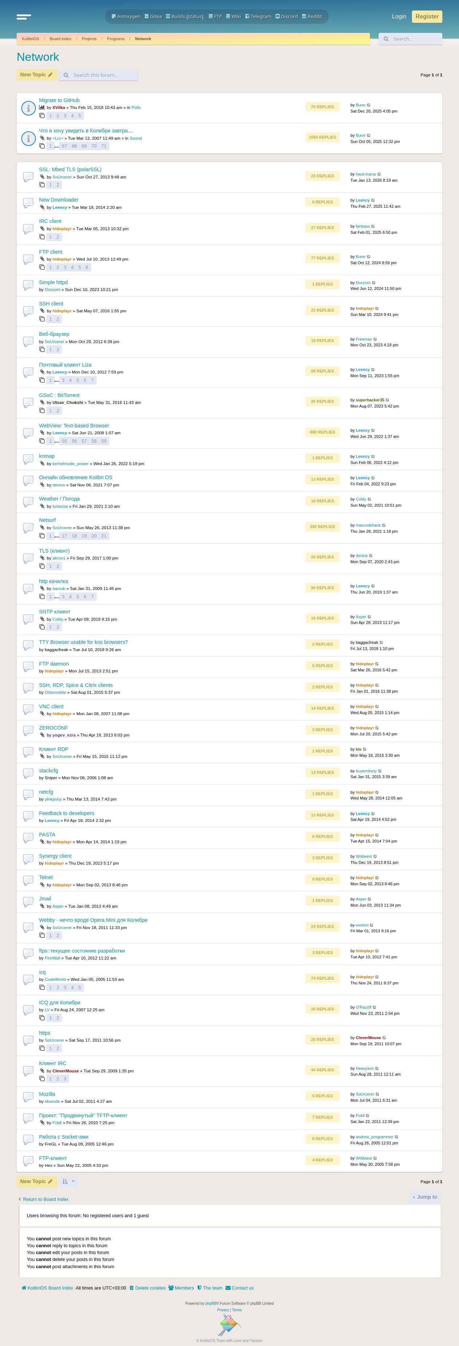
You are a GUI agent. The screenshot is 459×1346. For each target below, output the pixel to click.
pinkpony (53, 799)
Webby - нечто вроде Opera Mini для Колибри (93, 920)
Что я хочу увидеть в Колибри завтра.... (86, 131)
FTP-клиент (53, 1158)
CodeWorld (55, 979)
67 (64, 146)
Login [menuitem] (399, 16)
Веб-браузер (54, 334)
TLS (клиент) (54, 551)
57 (84, 441)
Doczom (52, 289)
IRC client (50, 221)
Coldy (361, 499)
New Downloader (59, 200)
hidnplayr (62, 228)
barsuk (58, 588)
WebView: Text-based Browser (74, 426)
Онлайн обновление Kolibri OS (75, 477)
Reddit (312, 16)
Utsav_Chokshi (67, 402)
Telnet (46, 877)
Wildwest (364, 856)
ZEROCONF (53, 728)
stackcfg (48, 770)
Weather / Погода (59, 499)
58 (94, 441)
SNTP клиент (55, 612)
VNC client (51, 706)
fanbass (363, 226)
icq (42, 972)
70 (94, 146)
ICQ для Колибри (59, 1002)
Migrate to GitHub (59, 100)
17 (64, 536)
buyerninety (366, 771)
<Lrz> (57, 138)
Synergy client (55, 856)
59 (103, 441)
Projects (89, 39)
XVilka (58, 107)
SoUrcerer (62, 176)
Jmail (45, 899)
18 (74, 536)
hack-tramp (366, 174)
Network (143, 39)
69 (84, 146)
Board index (60, 39)
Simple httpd (53, 282)
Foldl (57, 1122)
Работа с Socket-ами (63, 1137)
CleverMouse (368, 1037)
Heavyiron (365, 1068)
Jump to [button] (426, 1197)
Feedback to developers (66, 813)
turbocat (60, 506)
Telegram (258, 16)
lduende (52, 1101)
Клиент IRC (52, 1063)
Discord (286, 16)
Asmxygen (125, 16)
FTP (215, 16)
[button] (24, 16)
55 (64, 441)
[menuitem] (147, 1288)
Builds (175, 16)
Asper (361, 617)
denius (58, 484)
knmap (47, 456)
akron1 (59, 558)
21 (103, 536)
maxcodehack (368, 525)
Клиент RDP (53, 749)
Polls (135, 107)
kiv (359, 749)
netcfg (46, 792)
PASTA (47, 834)
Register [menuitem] (427, 16)
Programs (116, 39)
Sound (136, 138)
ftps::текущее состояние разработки (82, 951)
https (44, 1033)
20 (94, 536)
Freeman (364, 339)
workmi (362, 925)
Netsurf (47, 520)
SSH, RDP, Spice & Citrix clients (76, 685)
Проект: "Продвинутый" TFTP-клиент (83, 1115)
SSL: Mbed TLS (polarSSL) (70, 169)
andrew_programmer (374, 1137)
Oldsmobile (55, 692)
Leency (59, 207)
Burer (361, 105)
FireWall (52, 957)
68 (74, 146)
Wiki (233, 16)
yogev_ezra (64, 735)
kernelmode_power (70, 463)
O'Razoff (363, 1007)
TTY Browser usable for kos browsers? (83, 642)
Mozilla (47, 1094)
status (195, 16)
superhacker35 (370, 400)
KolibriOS (30, 39)
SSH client (51, 304)
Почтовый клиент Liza (65, 365)
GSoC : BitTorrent (59, 395)
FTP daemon (54, 664)
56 (74, 441)
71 (103, 146)
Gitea (153, 16)
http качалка (53, 581)
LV (47, 1009)
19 (84, 536)
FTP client (50, 252)
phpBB (210, 1303)
